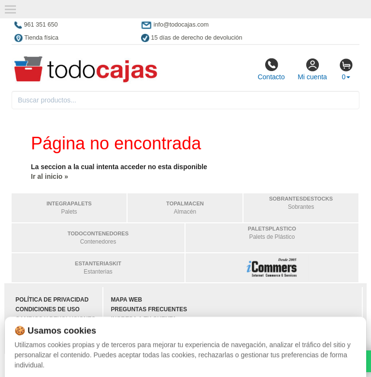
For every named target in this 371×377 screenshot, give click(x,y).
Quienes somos (39, 338)
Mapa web (126, 299)
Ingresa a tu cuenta (143, 319)
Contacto (271, 69)
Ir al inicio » (49, 176)
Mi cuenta (312, 69)
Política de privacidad (51, 299)
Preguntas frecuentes (149, 309)
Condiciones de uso (47, 309)
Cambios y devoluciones (55, 319)
